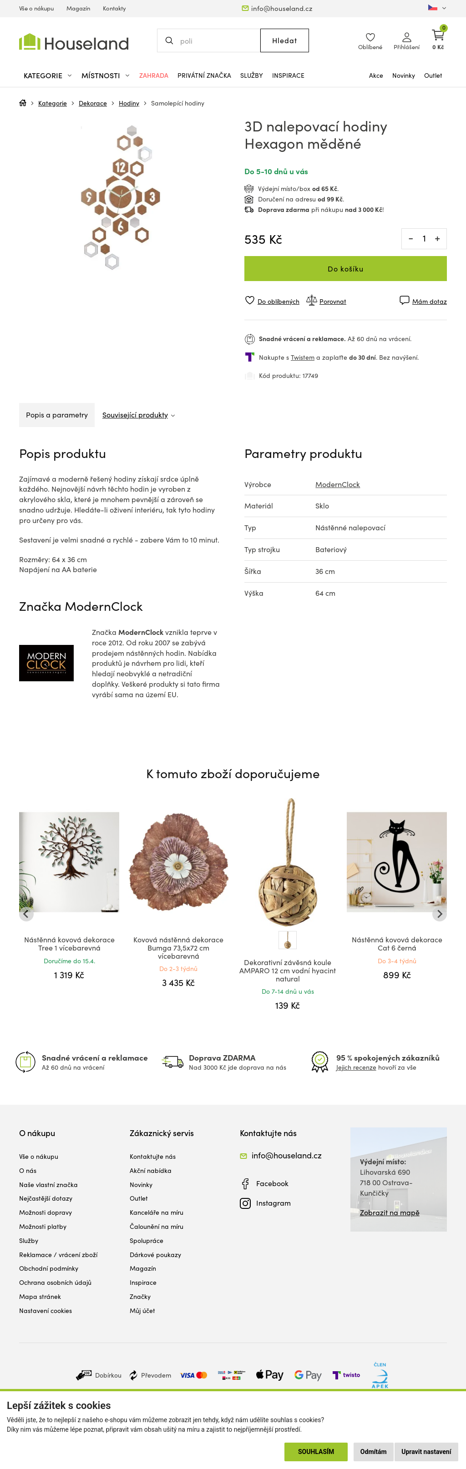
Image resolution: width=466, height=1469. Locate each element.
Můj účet (142, 1310)
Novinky (403, 75)
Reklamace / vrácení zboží (58, 1254)
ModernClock (337, 484)
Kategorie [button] (43, 75)
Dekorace (93, 103)
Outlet (433, 75)
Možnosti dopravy (45, 1212)
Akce (376, 75)
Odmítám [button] (373, 1451)
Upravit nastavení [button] (426, 1451)
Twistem (302, 357)
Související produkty (135, 414)
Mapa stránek (40, 1296)
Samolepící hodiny (177, 103)
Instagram (273, 1202)
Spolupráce (146, 1240)
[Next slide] (439, 914)
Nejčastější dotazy (45, 1198)
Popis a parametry (57, 414)
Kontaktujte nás (153, 1156)
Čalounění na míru (156, 1226)
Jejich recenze (356, 1067)
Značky (140, 1296)
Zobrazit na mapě (390, 1212)
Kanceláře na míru (156, 1212)
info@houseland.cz (281, 8)
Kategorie (52, 103)
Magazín (78, 8)
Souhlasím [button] (316, 1451)
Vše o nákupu (36, 8)
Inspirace (288, 75)
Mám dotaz (429, 301)
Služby (251, 75)
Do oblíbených (278, 301)
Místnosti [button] (100, 75)
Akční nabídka (151, 1170)
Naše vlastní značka (48, 1184)
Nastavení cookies (45, 1310)
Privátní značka (204, 75)
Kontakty (114, 8)
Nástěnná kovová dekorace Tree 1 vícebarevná (69, 943)
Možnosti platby (42, 1226)
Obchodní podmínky (48, 1268)
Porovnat (332, 301)
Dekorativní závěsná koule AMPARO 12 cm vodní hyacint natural (287, 970)
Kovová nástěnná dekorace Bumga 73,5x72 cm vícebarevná (178, 947)
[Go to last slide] (26, 914)
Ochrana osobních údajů (55, 1282)
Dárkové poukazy (155, 1254)
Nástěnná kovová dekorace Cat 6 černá (397, 943)
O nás (27, 1170)
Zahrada (153, 75)
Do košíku (346, 268)
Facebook (272, 1183)
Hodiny (129, 103)
